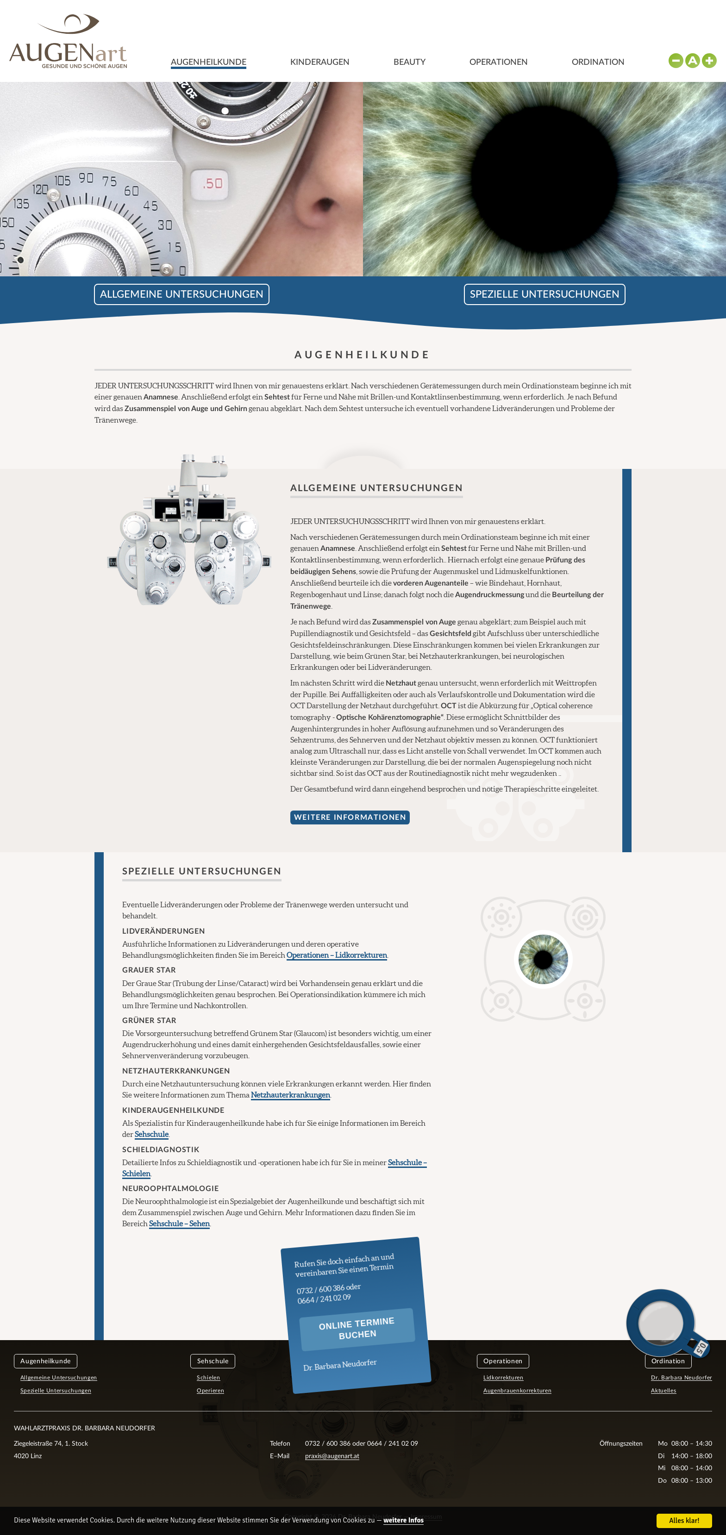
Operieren (210, 1390)
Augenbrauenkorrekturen (517, 1390)
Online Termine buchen (357, 1328)
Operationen (498, 62)
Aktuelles (663, 1390)
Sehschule (152, 1134)
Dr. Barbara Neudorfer (681, 1377)
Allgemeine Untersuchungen (181, 294)
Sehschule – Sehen (179, 1223)
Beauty (410, 62)
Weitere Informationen (350, 817)
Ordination (598, 62)
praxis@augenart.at (332, 1456)
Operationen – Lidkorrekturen (337, 955)
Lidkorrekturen (503, 1377)
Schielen (208, 1377)
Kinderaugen (320, 62)
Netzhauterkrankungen (290, 1095)
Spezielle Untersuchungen (545, 294)
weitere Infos (403, 1520)
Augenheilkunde (208, 62)
